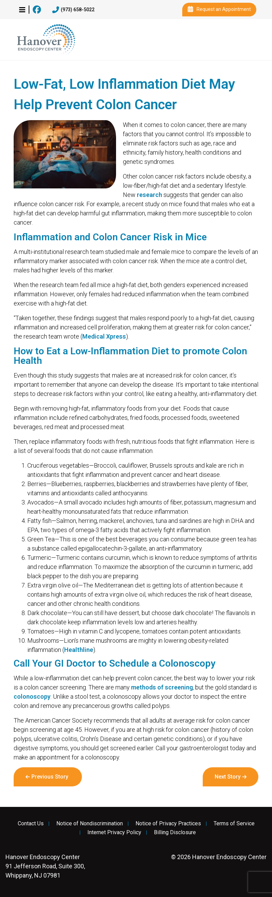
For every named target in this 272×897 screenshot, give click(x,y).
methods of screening (162, 687)
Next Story (228, 776)
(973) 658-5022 (73, 9)
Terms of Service (234, 823)
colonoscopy (32, 696)
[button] (22, 9)
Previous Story (49, 776)
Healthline (78, 649)
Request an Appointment (219, 9)
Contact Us (31, 823)
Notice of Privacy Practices (168, 823)
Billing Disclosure (175, 832)
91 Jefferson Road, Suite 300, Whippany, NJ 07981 (45, 866)
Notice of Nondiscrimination (89, 823)
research (149, 194)
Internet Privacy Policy (114, 832)
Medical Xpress (104, 336)
